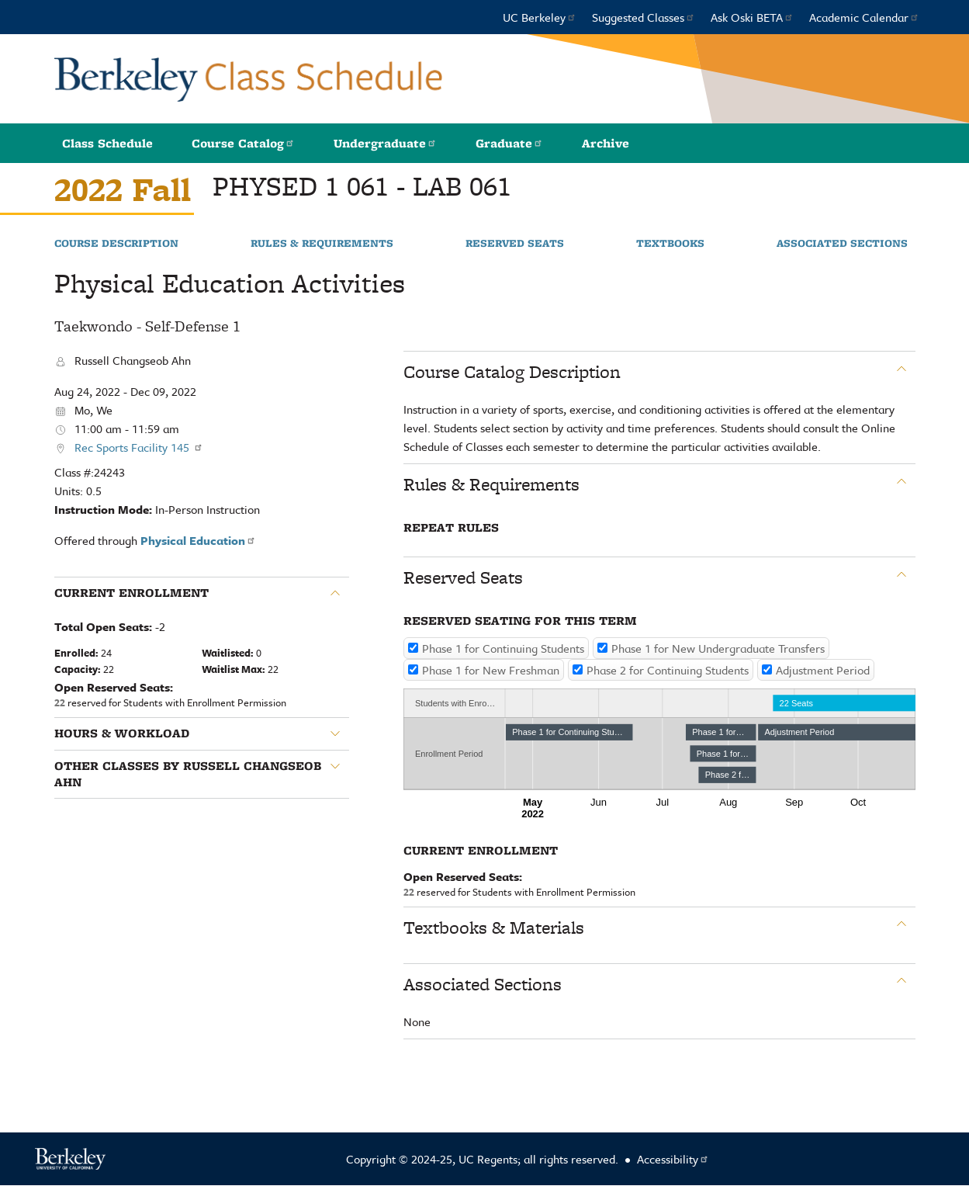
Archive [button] (605, 143)
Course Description (116, 243)
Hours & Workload (121, 733)
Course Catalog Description (512, 372)
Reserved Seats (514, 243)
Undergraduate (385, 143)
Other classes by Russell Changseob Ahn (187, 774)
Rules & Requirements (322, 243)
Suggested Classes (643, 17)
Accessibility (673, 1158)
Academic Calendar (864, 17)
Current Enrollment (131, 593)
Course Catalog (243, 143)
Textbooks (670, 243)
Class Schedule (107, 143)
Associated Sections (842, 243)
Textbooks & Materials (493, 927)
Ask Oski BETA (752, 17)
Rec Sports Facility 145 (138, 447)
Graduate (509, 143)
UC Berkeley (539, 17)
